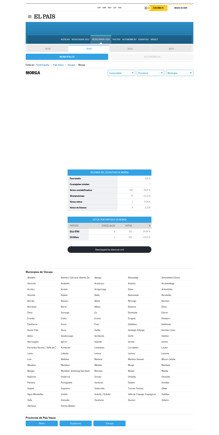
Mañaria (98, 359)
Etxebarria (32, 324)
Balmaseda (133, 295)
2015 (89, 48)
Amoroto (31, 283)
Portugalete (66, 382)
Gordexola (99, 336)
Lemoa (97, 353)
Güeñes (165, 336)
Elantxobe (132, 312)
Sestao (131, 382)
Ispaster (98, 341)
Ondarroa (65, 376)
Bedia (97, 301)
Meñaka (98, 365)
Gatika (97, 330)
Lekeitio (64, 353)
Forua (63, 324)
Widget (154, 39)
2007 (171, 48)
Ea (95, 312)
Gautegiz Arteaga (136, 330)
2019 (47, 48)
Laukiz (165, 347)
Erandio (31, 318)
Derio (164, 306)
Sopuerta (65, 388)
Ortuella (132, 376)
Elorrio (165, 312)
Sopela (30, 388)
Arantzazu (99, 283)
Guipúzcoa (75, 423)
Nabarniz (31, 376)
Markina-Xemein (136, 359)
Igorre (64, 341)
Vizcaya (109, 423)
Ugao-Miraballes (35, 394)
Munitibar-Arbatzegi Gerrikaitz (75, 371)
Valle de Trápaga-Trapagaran (142, 394)
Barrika (30, 301)
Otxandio (166, 376)
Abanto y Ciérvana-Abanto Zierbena (76, 277)
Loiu (29, 359)
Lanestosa (99, 347)
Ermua (97, 318)
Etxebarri (166, 318)
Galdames (166, 324)
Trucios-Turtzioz (136, 388)
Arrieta (64, 289)
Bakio (97, 295)
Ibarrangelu (32, 341)
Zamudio (65, 400)
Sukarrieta (99, 388)
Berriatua (31, 306)
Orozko (97, 376)
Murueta (98, 371)
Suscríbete (158, 8)
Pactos (116, 39)
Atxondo (31, 295)
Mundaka (166, 365)
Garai (63, 330)
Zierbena (31, 406)
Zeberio (165, 400)
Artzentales (167, 289)
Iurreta (131, 341)
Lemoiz (131, 353)
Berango (132, 301)
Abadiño (31, 277)
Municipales (67, 56)
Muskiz (131, 371)
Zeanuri (131, 400)
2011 (130, 48)
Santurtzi (98, 382)
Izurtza (165, 341)
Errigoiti (132, 318)
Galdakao (132, 324)
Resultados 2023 (80, 39)
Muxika (165, 371)
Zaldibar (165, 394)
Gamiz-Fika (32, 330)
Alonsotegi (133, 277)
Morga (131, 365)
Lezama (165, 353)
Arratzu (31, 289)
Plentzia (31, 382)
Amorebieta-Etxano (171, 277)
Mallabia (65, 359)
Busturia (132, 306)
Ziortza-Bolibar (68, 406)
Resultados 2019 (101, 39)
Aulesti (64, 295)
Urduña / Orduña (102, 394)
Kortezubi (65, 347)
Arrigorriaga (100, 289)
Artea (130, 289)
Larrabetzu (133, 347)
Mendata (31, 365)
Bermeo (165, 301)
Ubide (164, 388)
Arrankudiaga (168, 283)
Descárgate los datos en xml (109, 249)
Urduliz (64, 394)
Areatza (132, 283)
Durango (65, 312)
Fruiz (96, 324)
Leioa (30, 353)
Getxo (30, 336)
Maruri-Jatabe (168, 359)
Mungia (30, 371)
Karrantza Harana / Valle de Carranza (42, 347)
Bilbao (97, 306)
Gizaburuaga (67, 336)
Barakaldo (166, 295)
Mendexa (65, 365)
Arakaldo (65, 283)
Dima (30, 312)
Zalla (29, 400)
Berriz (64, 306)
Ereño (64, 318)
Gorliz (130, 336)
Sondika (165, 382)
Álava (41, 423)
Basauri (64, 301)
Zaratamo (99, 400)
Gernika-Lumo (168, 330)
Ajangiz (97, 277)
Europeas (143, 39)
